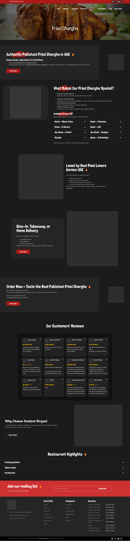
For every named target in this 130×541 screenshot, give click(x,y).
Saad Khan (31, 360)
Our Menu (91, 9)
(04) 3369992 (110, 513)
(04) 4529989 (110, 518)
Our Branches (101, 9)
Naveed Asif (31, 380)
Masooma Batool (55, 340)
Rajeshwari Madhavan (78, 360)
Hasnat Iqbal (32, 340)
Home (59, 9)
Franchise (75, 9)
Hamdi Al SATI (98, 340)
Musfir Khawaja (55, 360)
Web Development (44, 538)
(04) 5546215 (110, 522)
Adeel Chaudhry (77, 340)
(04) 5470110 (110, 515)
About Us (66, 9)
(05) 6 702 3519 (110, 528)
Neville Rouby (98, 360)
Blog (110, 9)
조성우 (52, 380)
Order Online (118, 9)
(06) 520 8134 (110, 531)
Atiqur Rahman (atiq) (78, 380)
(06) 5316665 (110, 525)
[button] (66, 9)
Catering (83, 9)
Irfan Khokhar (98, 380)
